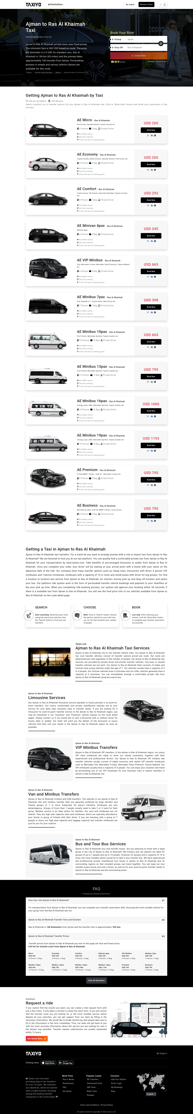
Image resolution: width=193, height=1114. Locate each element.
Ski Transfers (93, 1079)
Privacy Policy (107, 1105)
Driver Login (116, 1083)
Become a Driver (146, 4)
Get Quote (67, 1091)
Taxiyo (29, 72)
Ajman (58, 72)
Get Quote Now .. (36, 1038)
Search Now (139, 55)
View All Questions (96, 980)
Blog (113, 1091)
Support (162, 1053)
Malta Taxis (92, 1091)
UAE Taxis (91, 1087)
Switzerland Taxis (94, 1083)
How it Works (68, 1079)
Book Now (151, 130)
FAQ (64, 1087)
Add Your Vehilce (118, 1079)
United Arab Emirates (43, 72)
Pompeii (90, 1095)
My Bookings (116, 1087)
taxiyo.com (111, 1112)
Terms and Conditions (89, 1105)
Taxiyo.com (80, 644)
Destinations (55, 4)
